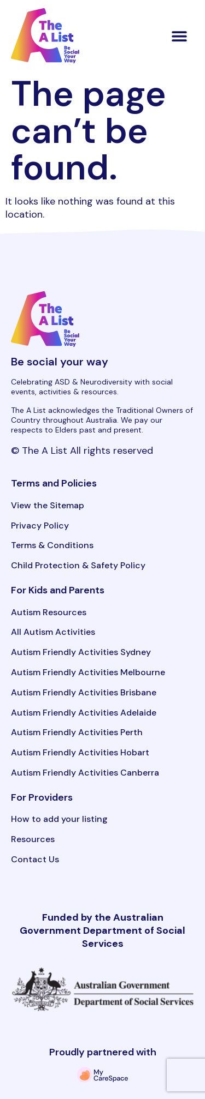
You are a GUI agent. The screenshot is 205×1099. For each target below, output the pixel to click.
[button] (179, 35)
